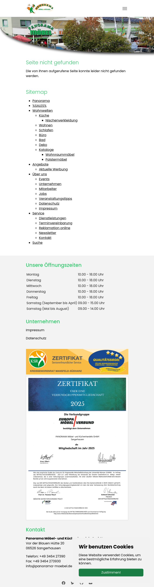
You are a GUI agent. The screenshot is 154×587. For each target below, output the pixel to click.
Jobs (43, 193)
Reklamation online (54, 228)
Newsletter (47, 233)
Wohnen (46, 125)
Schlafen (46, 130)
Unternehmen (50, 184)
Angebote (41, 164)
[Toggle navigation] (124, 8)
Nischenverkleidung (62, 120)
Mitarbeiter (48, 188)
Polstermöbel (56, 159)
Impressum (48, 208)
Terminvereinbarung (55, 223)
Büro (42, 135)
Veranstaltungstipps (55, 198)
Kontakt (45, 237)
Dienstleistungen (52, 218)
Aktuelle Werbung (53, 169)
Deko (43, 144)
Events (44, 179)
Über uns (40, 174)
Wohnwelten (43, 110)
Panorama (41, 100)
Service (38, 213)
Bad (42, 140)
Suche (38, 242)
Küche (44, 115)
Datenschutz (49, 203)
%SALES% (40, 105)
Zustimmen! (111, 572)
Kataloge (46, 149)
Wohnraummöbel (60, 154)
